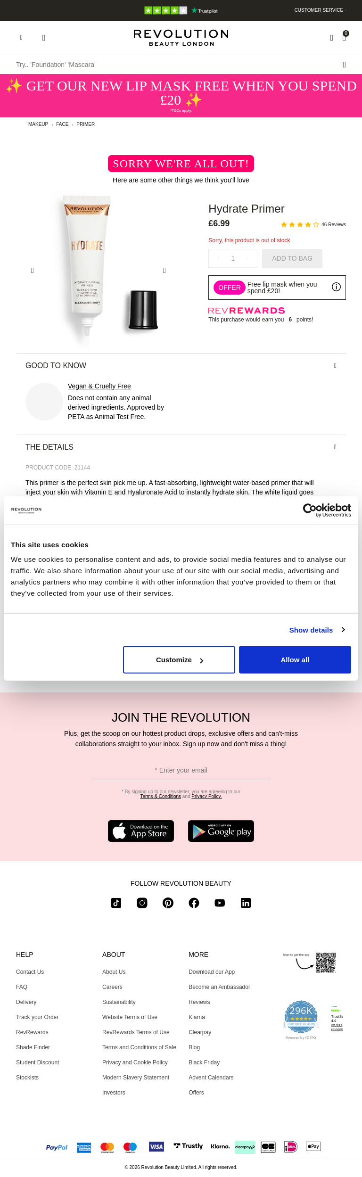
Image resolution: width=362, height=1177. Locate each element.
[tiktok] (116, 905)
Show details (311, 630)
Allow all (294, 660)
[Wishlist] (331, 37)
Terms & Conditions (160, 796)
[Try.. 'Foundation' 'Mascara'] (181, 64)
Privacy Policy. (206, 796)
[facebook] (194, 905)
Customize (179, 660)
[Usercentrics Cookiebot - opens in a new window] (310, 510)
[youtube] (220, 905)
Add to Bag (292, 258)
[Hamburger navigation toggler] (21, 38)
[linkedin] (246, 905)
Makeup (38, 124)
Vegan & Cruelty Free (99, 386)
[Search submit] (344, 64)
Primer (85, 124)
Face (62, 124)
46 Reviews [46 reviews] (333, 224)
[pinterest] (168, 905)
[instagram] (142, 905)
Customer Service (319, 10)
